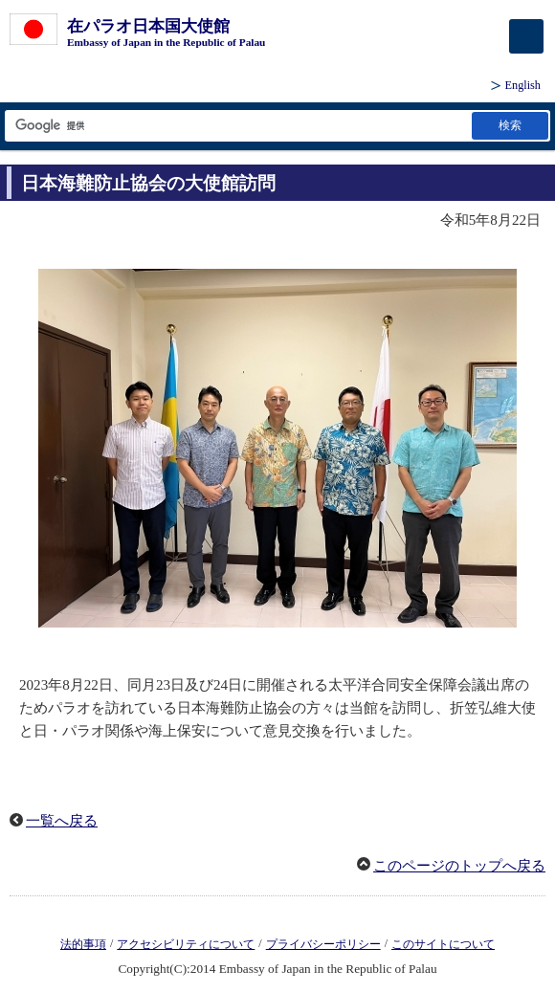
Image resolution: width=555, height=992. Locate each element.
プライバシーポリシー (323, 944)
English (523, 85)
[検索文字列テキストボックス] (237, 126)
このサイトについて (443, 944)
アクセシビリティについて (186, 944)
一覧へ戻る (62, 820)
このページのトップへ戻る (459, 865)
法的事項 (83, 944)
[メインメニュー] (526, 36)
